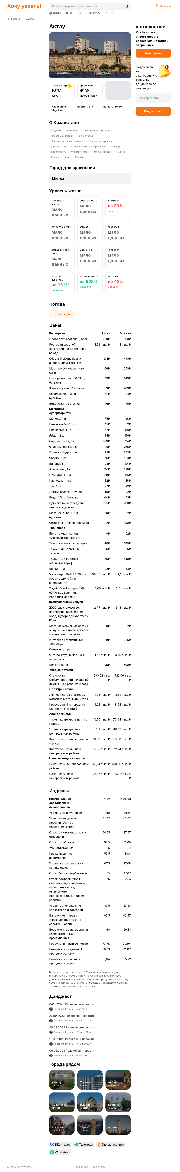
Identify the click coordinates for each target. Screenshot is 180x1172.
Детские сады (58, 146)
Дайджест (163, 6)
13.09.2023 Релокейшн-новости (71, 1039)
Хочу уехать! (24, 6)
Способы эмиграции (62, 136)
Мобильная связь (103, 151)
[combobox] (86, 6)
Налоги (55, 157)
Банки (67, 157)
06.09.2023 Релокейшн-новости (71, 1050)
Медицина (116, 146)
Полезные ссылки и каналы (97, 130)
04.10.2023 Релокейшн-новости (71, 1004)
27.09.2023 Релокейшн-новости (71, 1016)
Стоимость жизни (80, 151)
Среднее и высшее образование (89, 146)
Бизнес (121, 151)
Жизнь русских (86, 136)
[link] (60, 1144)
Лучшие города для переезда (67, 141)
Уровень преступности (100, 141)
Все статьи (99, 1166)
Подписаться (153, 111)
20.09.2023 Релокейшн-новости (71, 1027)
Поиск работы (58, 151)
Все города (72, 130)
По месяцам (61, 314)
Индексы (56, 130)
